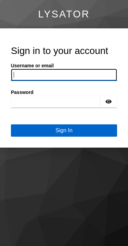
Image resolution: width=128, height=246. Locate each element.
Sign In (64, 130)
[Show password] (108, 102)
